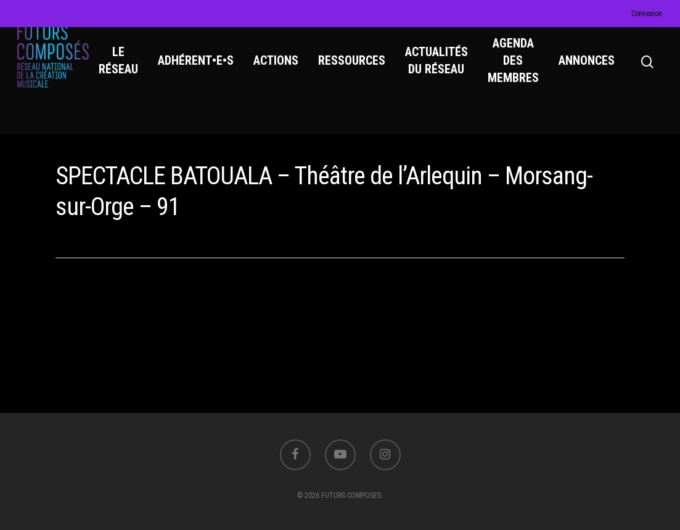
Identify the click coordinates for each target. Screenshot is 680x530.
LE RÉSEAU (129, 75)
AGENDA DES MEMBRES (524, 74)
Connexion (646, 13)
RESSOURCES (362, 74)
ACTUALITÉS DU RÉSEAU (447, 75)
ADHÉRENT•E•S (207, 74)
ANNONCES (598, 74)
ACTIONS (286, 74)
